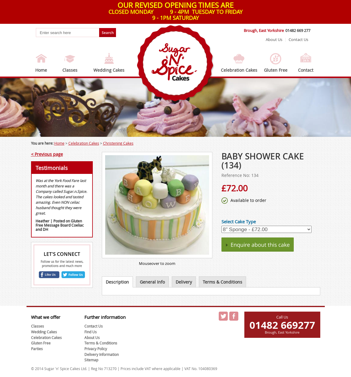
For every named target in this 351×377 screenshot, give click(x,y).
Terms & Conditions (222, 282)
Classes (69, 70)
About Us (274, 39)
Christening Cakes (118, 143)
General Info (152, 282)
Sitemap (91, 359)
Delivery (184, 282)
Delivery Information (101, 354)
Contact (305, 70)
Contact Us (298, 39)
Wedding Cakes (108, 70)
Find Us (90, 331)
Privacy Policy (95, 348)
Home (41, 70)
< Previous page (47, 154)
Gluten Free (275, 70)
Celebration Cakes (239, 70)
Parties (37, 348)
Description (117, 282)
